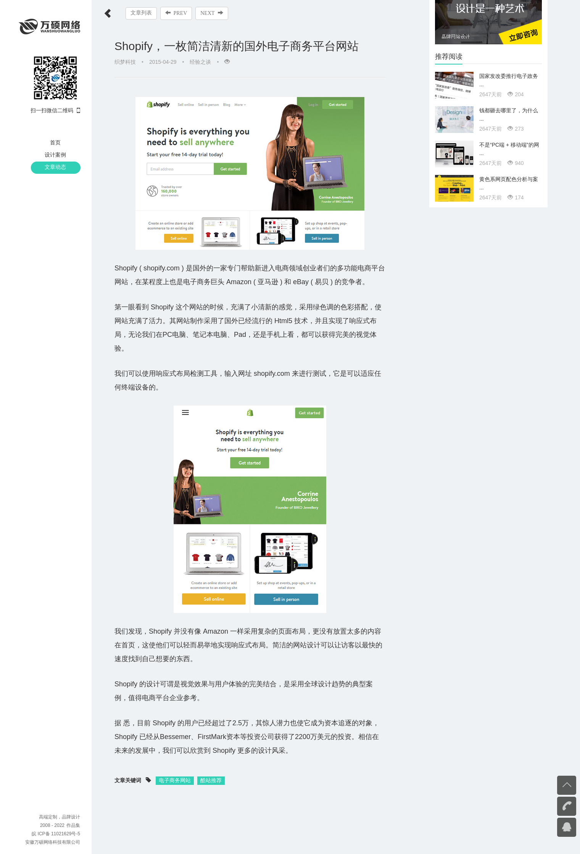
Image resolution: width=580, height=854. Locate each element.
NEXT (212, 13)
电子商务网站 (175, 766)
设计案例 (55, 155)
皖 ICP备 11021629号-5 (56, 833)
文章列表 (141, 13)
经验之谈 (200, 62)
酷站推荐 (211, 766)
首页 (55, 142)
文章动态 (55, 167)
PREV (176, 13)
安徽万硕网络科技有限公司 (52, 842)
